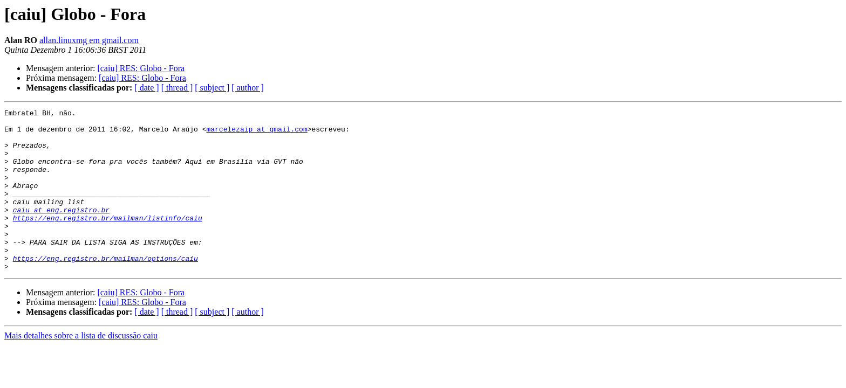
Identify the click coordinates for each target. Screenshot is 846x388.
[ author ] (247, 87)
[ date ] (146, 87)
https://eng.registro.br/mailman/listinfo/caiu (107, 240)
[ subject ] (212, 87)
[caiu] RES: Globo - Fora (141, 68)
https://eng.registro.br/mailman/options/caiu (105, 289)
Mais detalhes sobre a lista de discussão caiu (81, 367)
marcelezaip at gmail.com (256, 133)
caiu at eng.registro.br (61, 230)
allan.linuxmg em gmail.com (89, 40)
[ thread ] (177, 87)
